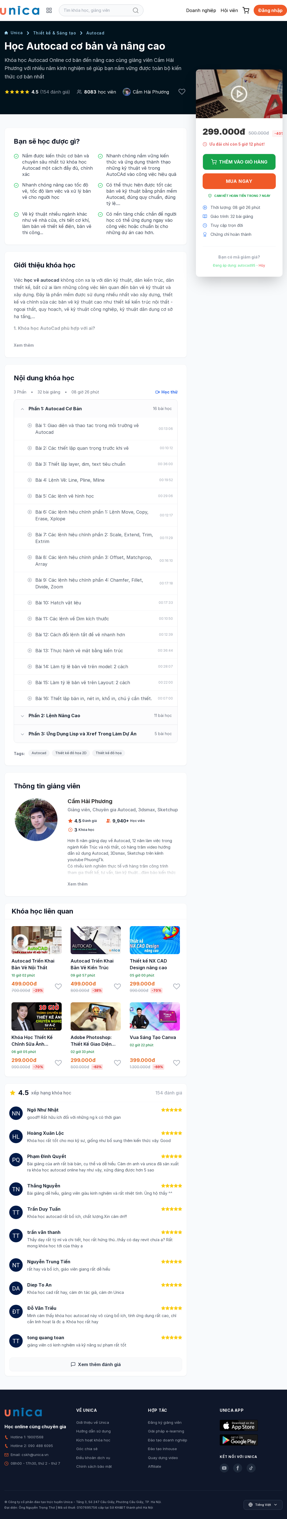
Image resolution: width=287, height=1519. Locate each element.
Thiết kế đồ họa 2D (71, 753)
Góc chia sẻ (87, 1448)
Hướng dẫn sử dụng (93, 1431)
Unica (13, 32)
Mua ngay (239, 181)
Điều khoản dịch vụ (93, 1457)
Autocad (95, 33)
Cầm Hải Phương (151, 92)
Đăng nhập (270, 10)
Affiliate (154, 1466)
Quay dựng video (163, 1457)
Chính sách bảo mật (94, 1466)
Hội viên (229, 10)
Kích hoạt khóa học (93, 1440)
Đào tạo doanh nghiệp (167, 1440)
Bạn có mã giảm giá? (239, 257)
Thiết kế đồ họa (109, 753)
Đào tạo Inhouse (162, 1448)
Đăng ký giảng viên (165, 1422)
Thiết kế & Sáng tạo (54, 33)
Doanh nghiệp (201, 10)
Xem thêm (24, 345)
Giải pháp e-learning (166, 1431)
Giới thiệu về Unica (92, 1422)
